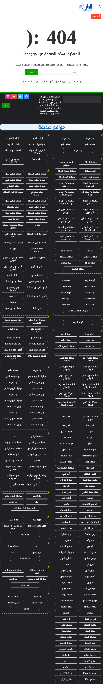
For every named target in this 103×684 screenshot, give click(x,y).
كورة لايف (90, 280)
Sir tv (37, 546)
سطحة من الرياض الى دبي (90, 211)
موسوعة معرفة (90, 673)
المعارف (66, 522)
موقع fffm (90, 679)
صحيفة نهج (90, 486)
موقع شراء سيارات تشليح (13, 468)
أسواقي (66, 474)
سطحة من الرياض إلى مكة (66, 184)
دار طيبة (66, 655)
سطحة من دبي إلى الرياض (66, 211)
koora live (66, 286)
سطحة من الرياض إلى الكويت (90, 237)
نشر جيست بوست (13, 320)
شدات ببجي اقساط (37, 174)
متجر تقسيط (13, 207)
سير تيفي (36, 552)
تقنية (37, 81)
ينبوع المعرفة (90, 607)
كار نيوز (66, 486)
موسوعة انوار (90, 558)
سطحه (13, 436)
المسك (66, 613)
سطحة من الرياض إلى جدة (90, 184)
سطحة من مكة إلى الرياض (90, 193)
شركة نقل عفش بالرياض (66, 359)
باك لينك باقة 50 (36, 344)
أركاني (90, 546)
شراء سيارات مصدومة (13, 476)
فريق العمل (60, 81)
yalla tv (36, 502)
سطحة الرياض (90, 162)
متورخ (66, 504)
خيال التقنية (66, 456)
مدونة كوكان (66, 480)
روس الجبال (66, 570)
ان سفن (66, 450)
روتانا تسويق (66, 510)
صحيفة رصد (90, 667)
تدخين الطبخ (66, 625)
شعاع (66, 564)
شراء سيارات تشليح (37, 467)
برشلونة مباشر (13, 376)
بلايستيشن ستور (37, 281)
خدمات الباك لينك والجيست (37, 321)
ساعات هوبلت (78, 269)
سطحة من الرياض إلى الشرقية (66, 202)
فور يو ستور (13, 219)
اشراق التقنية (90, 450)
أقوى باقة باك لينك (13, 350)
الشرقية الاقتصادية (66, 468)
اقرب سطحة (90, 171)
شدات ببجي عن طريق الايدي (13, 226)
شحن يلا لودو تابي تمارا (13, 235)
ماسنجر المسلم (66, 649)
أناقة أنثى (66, 498)
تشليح (37, 460)
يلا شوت (90, 138)
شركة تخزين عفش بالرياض (90, 368)
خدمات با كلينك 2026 (37, 356)
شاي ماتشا (37, 308)
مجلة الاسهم (66, 462)
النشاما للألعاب (66, 601)
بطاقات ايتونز (13, 275)
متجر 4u (36, 225)
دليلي (90, 431)
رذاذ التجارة (66, 534)
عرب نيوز (90, 468)
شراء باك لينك (37, 138)
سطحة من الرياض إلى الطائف (66, 193)
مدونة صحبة (90, 552)
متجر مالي (66, 438)
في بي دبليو (90, 619)
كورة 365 (37, 520)
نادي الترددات (66, 516)
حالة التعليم (66, 607)
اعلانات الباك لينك (13, 150)
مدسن (90, 510)
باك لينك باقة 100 (13, 344)
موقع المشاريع (90, 601)
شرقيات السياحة (66, 552)
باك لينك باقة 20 (13, 338)
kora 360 (66, 305)
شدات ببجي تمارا (13, 174)
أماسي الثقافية (90, 504)
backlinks (36, 159)
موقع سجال (66, 582)
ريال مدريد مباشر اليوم (37, 571)
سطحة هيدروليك (13, 442)
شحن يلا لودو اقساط (13, 192)
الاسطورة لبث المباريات (25, 508)
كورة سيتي (13, 520)
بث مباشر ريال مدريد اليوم (13, 527)
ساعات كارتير (66, 251)
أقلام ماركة (90, 263)
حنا (37, 302)
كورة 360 (66, 299)
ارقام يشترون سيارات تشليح (37, 476)
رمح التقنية (90, 534)
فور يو (13, 249)
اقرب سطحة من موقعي (66, 163)
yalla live (25, 585)
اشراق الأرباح (66, 558)
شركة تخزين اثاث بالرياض (90, 359)
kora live (90, 340)
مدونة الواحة (66, 643)
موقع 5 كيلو (66, 431)
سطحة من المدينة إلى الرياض (66, 228)
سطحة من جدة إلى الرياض (90, 219)
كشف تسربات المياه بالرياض (90, 394)
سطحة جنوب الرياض (37, 454)
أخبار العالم (48, 81)
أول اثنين (66, 619)
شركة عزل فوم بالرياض (66, 376)
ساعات (90, 251)
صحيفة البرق (90, 637)
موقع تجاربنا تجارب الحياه (13, 357)
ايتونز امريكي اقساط (13, 243)
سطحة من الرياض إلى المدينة (90, 228)
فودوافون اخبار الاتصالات (13, 160)
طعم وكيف (90, 540)
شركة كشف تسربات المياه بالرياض (90, 385)
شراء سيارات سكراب (13, 460)
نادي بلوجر (66, 492)
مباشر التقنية (66, 546)
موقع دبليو (66, 589)
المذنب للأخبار (90, 595)
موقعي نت (90, 589)
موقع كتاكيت (90, 661)
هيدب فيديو (66, 528)
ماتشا (13, 302)
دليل (66, 661)
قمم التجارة (90, 643)
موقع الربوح (89, 631)
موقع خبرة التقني (90, 492)
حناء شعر (13, 296)
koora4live (90, 286)
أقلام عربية (90, 576)
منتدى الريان (66, 679)
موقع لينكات (90, 649)
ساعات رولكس (90, 257)
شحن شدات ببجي (37, 257)
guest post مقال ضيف (37, 330)
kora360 (66, 280)
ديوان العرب (89, 570)
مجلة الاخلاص (66, 673)
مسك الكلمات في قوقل (90, 418)
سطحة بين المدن (37, 442)
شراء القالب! (26, 81)
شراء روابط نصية (37, 144)
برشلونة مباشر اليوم (13, 570)
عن (70, 81)
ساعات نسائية (66, 257)
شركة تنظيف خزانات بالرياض (66, 385)
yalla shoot (90, 144)
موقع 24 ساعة (66, 444)
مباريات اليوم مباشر (66, 346)
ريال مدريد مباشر (37, 382)
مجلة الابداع (89, 516)
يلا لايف (37, 496)
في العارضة (13, 603)
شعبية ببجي (37, 275)
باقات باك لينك (13, 144)
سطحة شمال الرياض (66, 171)
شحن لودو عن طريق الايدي (13, 267)
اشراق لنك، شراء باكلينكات (37, 151)
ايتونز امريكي (13, 186)
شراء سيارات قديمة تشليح (25, 484)
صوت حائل (66, 631)
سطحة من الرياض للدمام (90, 202)
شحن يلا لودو (37, 266)
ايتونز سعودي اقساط (36, 193)
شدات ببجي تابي (13, 180)
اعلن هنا (66, 417)
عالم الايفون (90, 474)
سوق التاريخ (37, 338)
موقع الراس (66, 595)
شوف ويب (90, 462)
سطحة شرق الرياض (90, 177)
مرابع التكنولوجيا (90, 456)
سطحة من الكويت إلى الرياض (66, 237)
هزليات (90, 613)
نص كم (90, 438)
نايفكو (66, 667)
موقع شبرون (66, 637)
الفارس (90, 582)
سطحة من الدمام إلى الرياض (66, 219)
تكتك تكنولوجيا (90, 480)
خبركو (90, 444)
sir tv (13, 552)
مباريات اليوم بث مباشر (78, 311)
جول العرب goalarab (37, 526)
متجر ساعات (66, 263)
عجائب (90, 498)
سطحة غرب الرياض (66, 177)
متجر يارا (90, 564)
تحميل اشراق (90, 528)
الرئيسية (78, 81)
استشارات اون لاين (90, 522)
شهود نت (66, 540)
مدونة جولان (66, 576)
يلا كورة (25, 609)
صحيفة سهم (90, 655)
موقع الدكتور (90, 625)
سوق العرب (13, 329)
